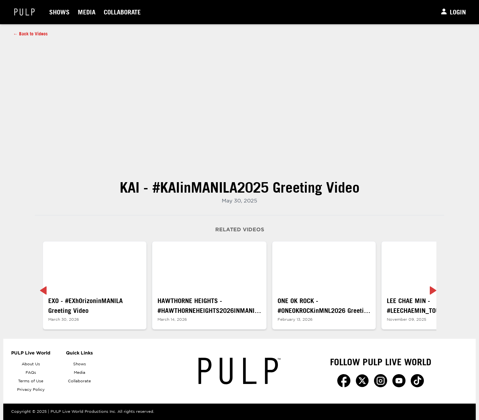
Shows (59, 12)
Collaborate (122, 12)
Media (86, 12)
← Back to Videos (30, 34)
